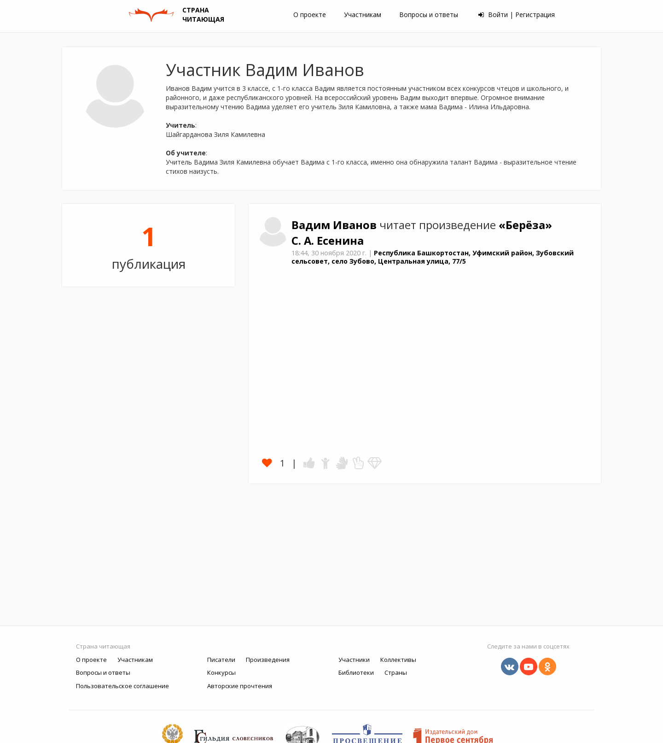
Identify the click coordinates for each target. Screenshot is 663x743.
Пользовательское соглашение (122, 686)
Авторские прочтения (239, 686)
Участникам (362, 14)
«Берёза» (525, 225)
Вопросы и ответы (428, 14)
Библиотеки (356, 672)
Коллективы (398, 659)
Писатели (221, 659)
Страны (395, 672)
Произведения (268, 659)
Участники (354, 659)
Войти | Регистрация (516, 14)
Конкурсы (221, 672)
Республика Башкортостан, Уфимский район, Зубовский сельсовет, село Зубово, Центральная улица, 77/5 (432, 257)
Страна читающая (103, 646)
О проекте (309, 14)
